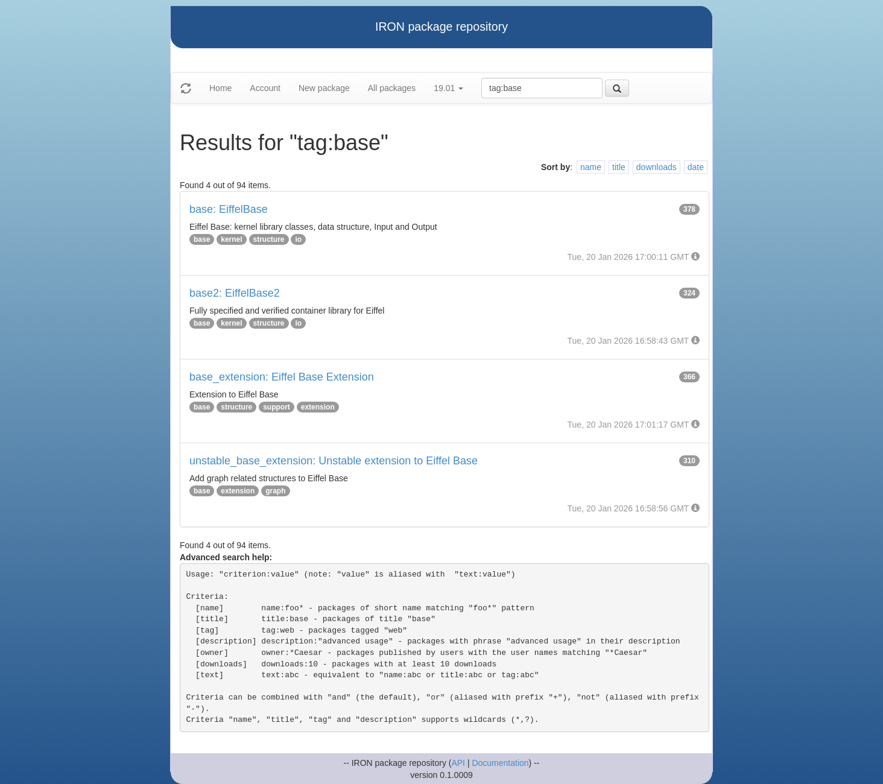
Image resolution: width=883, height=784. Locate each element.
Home (220, 88)
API (458, 763)
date (696, 167)
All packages (392, 88)
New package (324, 88)
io (298, 239)
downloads (656, 167)
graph (275, 491)
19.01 (448, 88)
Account (265, 88)
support (276, 407)
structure (269, 239)
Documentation (500, 763)
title (618, 167)
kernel (231, 239)
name (590, 167)
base (202, 239)
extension (318, 407)
